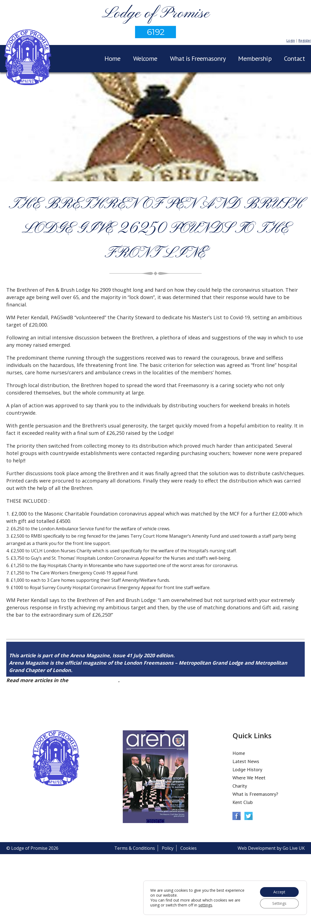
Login (290, 40)
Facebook (236, 816)
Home (112, 58)
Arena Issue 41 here (94, 680)
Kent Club (242, 802)
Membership (254, 58)
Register (304, 40)
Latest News (245, 761)
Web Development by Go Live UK (271, 848)
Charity (239, 786)
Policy (168, 848)
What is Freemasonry (198, 58)
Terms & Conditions (134, 848)
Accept (279, 891)
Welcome (145, 58)
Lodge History (247, 769)
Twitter (248, 816)
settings (205, 905)
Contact (294, 58)
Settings (279, 903)
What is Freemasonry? (255, 794)
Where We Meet (248, 778)
